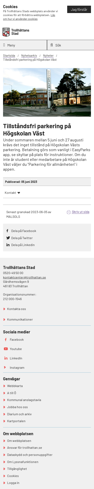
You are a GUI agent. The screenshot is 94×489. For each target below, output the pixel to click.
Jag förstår (79, 9)
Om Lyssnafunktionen (22, 462)
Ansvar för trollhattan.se (24, 447)
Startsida (9, 55)
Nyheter (48, 55)
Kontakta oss (16, 309)
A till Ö (11, 393)
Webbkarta (15, 386)
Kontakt (10, 192)
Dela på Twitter (22, 238)
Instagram (17, 367)
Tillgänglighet (17, 469)
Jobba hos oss (17, 407)
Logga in (13, 483)
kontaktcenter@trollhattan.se (24, 277)
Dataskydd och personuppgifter (30, 454)
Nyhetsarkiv (29, 55)
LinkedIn (16, 358)
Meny (9, 45)
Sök (55, 45)
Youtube (16, 349)
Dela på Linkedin (23, 245)
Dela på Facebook (23, 231)
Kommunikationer (20, 319)
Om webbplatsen (19, 440)
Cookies (13, 476)
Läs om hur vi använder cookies (29, 17)
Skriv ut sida (80, 212)
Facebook (17, 339)
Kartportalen (16, 421)
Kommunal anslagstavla (24, 400)
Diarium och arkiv (19, 414)
